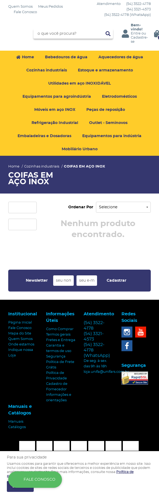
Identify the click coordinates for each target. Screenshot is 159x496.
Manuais (15, 421)
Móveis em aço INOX (54, 110)
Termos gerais (58, 334)
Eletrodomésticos (119, 97)
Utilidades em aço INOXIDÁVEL (79, 83)
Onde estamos (21, 344)
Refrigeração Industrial (55, 123)
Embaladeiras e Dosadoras (44, 136)
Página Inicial (20, 322)
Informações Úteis (60, 317)
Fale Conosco (25, 12)
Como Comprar (59, 329)
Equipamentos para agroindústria (56, 97)
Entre (136, 33)
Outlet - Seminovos (108, 123)
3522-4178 (138, 4)
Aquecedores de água (120, 57)
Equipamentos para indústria (111, 136)
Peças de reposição (105, 110)
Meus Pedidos (50, 6)
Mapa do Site (19, 333)
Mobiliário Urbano (80, 149)
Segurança (56, 356)
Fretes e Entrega (60, 340)
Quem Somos (20, 6)
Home (28, 57)
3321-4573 (138, 9)
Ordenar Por (80, 207)
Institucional (22, 314)
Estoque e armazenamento (105, 70)
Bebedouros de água (66, 57)
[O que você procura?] (108, 34)
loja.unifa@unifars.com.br (106, 372)
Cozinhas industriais (46, 70)
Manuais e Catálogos (20, 409)
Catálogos (17, 427)
